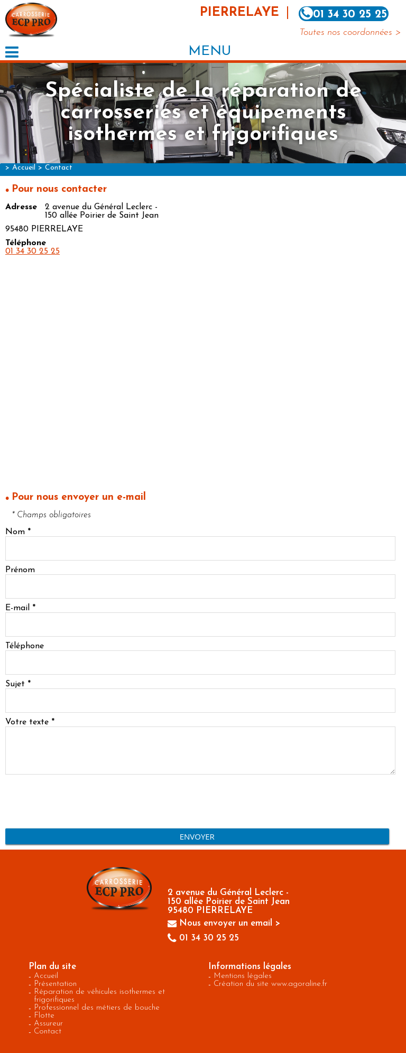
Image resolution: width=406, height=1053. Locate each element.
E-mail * (20, 608)
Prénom (20, 570)
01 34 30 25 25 (32, 251)
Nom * (18, 532)
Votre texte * (29, 722)
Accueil (23, 168)
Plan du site (52, 966)
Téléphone (24, 646)
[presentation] (85, 802)
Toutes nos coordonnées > (350, 32)
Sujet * (18, 684)
